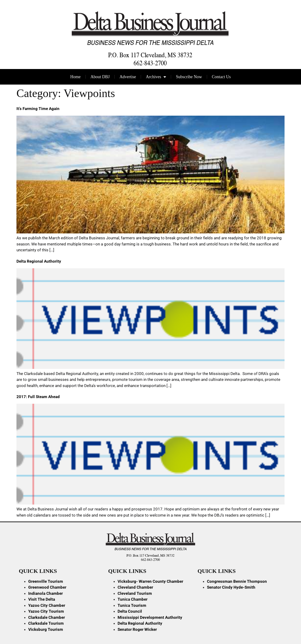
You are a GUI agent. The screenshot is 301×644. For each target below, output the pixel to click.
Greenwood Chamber (47, 587)
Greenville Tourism (45, 581)
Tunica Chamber (132, 599)
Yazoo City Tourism (46, 611)
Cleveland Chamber (135, 587)
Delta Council (130, 611)
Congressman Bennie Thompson (237, 581)
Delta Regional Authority (38, 261)
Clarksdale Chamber (46, 617)
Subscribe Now (189, 76)
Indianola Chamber (45, 593)
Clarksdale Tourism (46, 623)
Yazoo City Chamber (46, 605)
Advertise (127, 76)
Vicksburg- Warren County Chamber (150, 581)
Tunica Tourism (132, 605)
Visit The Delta (41, 599)
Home (75, 76)
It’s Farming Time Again (37, 108)
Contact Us (221, 76)
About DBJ (100, 76)
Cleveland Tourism (135, 593)
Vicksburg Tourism (45, 629)
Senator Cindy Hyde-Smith (231, 587)
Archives (156, 76)
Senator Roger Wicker (137, 629)
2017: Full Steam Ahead (38, 396)
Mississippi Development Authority (150, 617)
